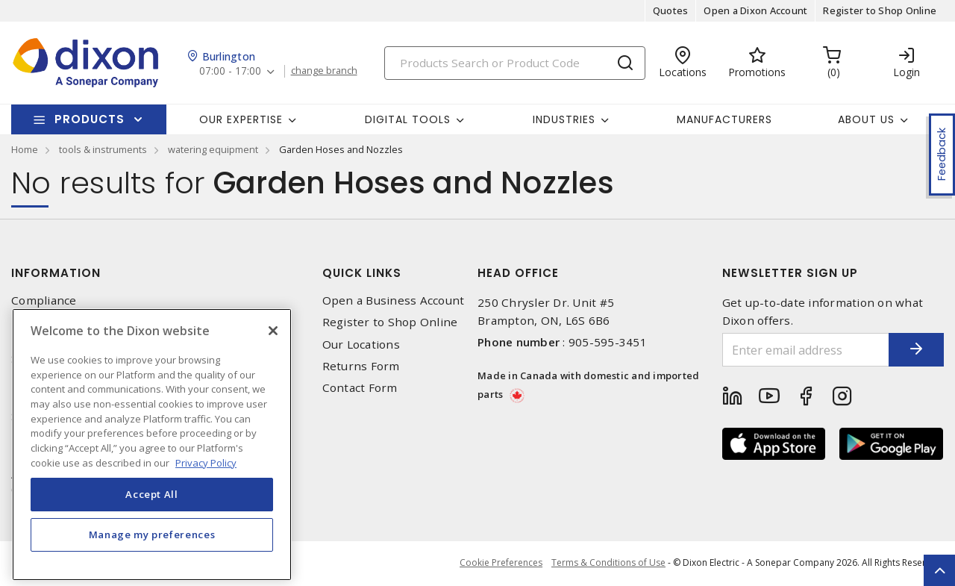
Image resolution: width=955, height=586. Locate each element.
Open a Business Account (393, 300)
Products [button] (89, 119)
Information (56, 273)
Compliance (44, 300)
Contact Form (360, 388)
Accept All (151, 516)
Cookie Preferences (498, 563)
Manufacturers (724, 119)
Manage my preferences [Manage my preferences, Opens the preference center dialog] (152, 557)
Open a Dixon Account (755, 10)
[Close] (273, 353)
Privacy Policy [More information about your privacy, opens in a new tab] (206, 484)
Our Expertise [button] (241, 119)
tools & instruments (103, 149)
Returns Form (361, 366)
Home (24, 149)
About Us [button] (866, 119)
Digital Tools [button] (408, 119)
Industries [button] (564, 119)
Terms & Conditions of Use (608, 563)
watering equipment (213, 149)
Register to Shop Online (879, 10)
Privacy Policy (49, 322)
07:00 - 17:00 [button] (231, 71)
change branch (326, 71)
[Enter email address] (796, 350)
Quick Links (361, 273)
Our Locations (361, 344)
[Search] (514, 63)
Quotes (671, 10)
